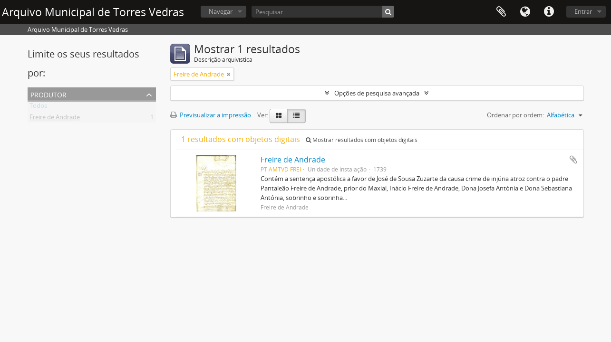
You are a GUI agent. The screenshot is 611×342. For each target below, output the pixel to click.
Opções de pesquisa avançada (376, 93)
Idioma (525, 12)
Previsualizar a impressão (210, 115)
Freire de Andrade (54, 118)
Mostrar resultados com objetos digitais (361, 140)
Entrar (583, 11)
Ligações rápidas (549, 12)
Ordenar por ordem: (515, 115)
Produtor (48, 93)
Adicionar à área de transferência (573, 159)
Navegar (221, 11)
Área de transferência (501, 12)
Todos (38, 107)
